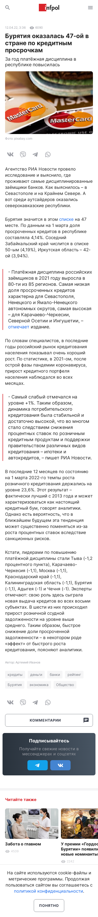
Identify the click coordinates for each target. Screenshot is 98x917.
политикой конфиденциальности (48, 891)
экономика (38, 684)
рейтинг (74, 674)
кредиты (15, 674)
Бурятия (15, 684)
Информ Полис (49, 7)
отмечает (18, 326)
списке (66, 219)
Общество (65, 684)
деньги (36, 674)
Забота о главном (23, 843)
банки (55, 674)
